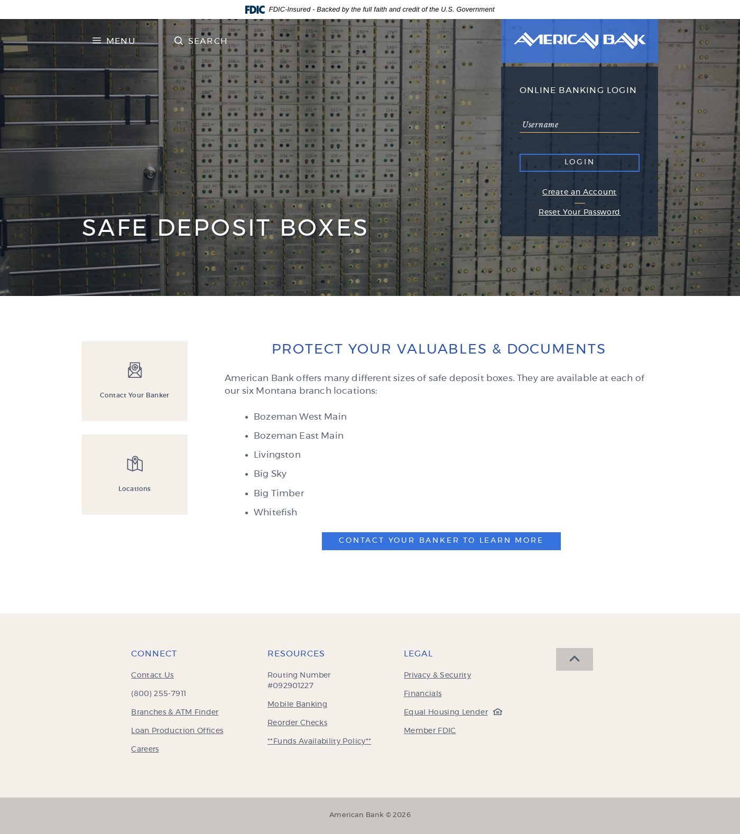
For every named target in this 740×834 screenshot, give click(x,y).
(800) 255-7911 (158, 694)
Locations (134, 489)
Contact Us (152, 675)
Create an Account (579, 192)
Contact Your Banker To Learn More (441, 540)
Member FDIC (430, 731)
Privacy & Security (437, 675)
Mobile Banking (297, 704)
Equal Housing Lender (450, 712)
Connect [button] (154, 654)
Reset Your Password (580, 212)
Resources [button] (296, 654)
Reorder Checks (297, 723)
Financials (423, 694)
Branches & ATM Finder (174, 712)
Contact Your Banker (135, 395)
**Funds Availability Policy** (319, 741)
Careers (145, 749)
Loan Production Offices (177, 731)
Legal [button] (418, 654)
